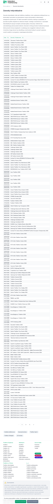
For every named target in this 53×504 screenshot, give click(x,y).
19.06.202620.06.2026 (6, 100)
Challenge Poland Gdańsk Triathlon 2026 (20, 89)
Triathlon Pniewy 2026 (16, 160)
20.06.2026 (6, 114)
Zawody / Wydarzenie (17, 37)
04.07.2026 (6, 266)
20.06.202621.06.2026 (6, 104)
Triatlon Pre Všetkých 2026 (17, 86)
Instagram (37, 446)
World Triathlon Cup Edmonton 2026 (19, 341)
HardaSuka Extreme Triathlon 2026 (19, 100)
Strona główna (6, 6)
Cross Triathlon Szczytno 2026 (18, 400)
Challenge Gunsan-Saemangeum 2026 (20, 333)
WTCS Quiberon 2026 (16, 126)
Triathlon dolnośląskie (8, 465)
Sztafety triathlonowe (9, 432)
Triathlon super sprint (8, 457)
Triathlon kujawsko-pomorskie (10, 467)
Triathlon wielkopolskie (32, 476)
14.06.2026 (6, 40)
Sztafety (21, 453)
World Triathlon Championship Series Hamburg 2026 (23, 301)
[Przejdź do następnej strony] (33, 424)
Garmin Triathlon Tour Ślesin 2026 (19, 47)
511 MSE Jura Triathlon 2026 (17, 368)
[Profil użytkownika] (44, 2)
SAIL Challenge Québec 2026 (18, 213)
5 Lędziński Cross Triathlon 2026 (18, 270)
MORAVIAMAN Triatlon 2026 (17, 141)
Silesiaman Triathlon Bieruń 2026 (18, 40)
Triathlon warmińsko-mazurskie (34, 474)
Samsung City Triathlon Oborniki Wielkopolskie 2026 (23, 226)
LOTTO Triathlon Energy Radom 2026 (19, 363)
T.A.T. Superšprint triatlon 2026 (18, 114)
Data (6, 37)
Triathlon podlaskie (31, 467)
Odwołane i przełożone (24, 459)
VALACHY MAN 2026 (16, 198)
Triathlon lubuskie (7, 469)
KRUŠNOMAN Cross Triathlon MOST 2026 (21, 169)
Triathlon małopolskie (8, 474)
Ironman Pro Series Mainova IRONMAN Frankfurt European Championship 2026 (29, 230)
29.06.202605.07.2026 (6, 233)
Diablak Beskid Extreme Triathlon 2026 (20, 104)
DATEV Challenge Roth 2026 (17, 268)
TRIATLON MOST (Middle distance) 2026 (20, 359)
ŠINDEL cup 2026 (15, 298)
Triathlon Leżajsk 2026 (16, 376)
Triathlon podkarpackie (32, 465)
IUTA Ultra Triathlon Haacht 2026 (18, 295)
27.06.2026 (6, 190)
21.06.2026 (6, 143)
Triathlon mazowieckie (8, 476)
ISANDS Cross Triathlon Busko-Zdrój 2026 (21, 224)
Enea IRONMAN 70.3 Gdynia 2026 (19, 372)
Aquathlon (21, 446)
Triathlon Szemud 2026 (16, 277)
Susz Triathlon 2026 (15, 172)
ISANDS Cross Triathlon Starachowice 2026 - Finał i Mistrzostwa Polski (28, 387)
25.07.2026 (6, 383)
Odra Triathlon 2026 (15, 73)
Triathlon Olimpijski (8, 435)
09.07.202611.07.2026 (6, 295)
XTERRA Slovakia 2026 (16, 196)
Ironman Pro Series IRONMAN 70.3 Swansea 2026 (23, 335)
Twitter (36, 448)
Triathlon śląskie (30, 470)
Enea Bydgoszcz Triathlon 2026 (18, 307)
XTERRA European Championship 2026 (20, 129)
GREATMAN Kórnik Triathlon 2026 (19, 406)
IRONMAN (5, 459)
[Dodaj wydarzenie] (41, 2)
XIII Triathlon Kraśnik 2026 (17, 154)
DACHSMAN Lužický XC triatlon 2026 (19, 84)
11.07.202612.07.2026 (6, 301)
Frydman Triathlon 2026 (16, 201)
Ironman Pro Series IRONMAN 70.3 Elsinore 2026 (22, 158)
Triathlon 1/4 (6, 450)
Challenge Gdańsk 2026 (16, 147)
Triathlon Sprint (34, 432)
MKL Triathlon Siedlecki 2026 (17, 143)
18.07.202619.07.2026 (6, 340)
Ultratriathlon (6, 461)
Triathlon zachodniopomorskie (34, 478)
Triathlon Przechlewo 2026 (17, 42)
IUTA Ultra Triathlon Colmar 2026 (18, 233)
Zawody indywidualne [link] (18, 6)
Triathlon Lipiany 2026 (16, 60)
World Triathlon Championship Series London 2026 (23, 395)
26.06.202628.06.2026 (6, 172)
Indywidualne (22, 455)
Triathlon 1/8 (6, 452)
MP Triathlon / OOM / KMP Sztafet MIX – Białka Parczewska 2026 (26, 350)
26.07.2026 (6, 400)
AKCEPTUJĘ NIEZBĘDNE (33, 501)
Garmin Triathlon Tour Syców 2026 (19, 327)
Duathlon (21, 444)
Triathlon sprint (7, 455)
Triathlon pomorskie (31, 469)
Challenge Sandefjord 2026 (17, 219)
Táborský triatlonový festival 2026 (19, 338)
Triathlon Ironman (7, 446)
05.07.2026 (6, 268)
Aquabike (21, 450)
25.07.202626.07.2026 (6, 392)
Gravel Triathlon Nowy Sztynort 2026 (19, 190)
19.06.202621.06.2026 (6, 89)
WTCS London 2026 (15, 389)
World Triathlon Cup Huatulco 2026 (19, 82)
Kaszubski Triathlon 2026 (17, 324)
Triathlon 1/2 (6, 448)
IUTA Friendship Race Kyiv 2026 (18, 138)
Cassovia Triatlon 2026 (16, 266)
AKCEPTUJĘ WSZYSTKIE (21, 501)
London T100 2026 (15, 392)
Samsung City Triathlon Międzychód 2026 (20, 272)
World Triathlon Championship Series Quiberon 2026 (23, 132)
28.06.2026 (6, 209)
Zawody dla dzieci (22, 432)
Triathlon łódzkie (7, 472)
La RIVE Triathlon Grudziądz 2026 (19, 75)
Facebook (37, 444)
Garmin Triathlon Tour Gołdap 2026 (19, 288)
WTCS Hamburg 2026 (16, 322)
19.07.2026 (6, 343)
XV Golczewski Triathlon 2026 (18, 397)
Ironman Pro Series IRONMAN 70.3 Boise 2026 (22, 383)
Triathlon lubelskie (7, 470)
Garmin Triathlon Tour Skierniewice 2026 (20, 162)
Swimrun (21, 448)
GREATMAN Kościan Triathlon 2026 (19, 116)
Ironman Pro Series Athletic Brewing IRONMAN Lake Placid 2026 (26, 361)
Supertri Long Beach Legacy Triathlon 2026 (21, 343)
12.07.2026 (6, 327)
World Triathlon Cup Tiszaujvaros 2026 (20, 206)
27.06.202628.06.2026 (6, 205)
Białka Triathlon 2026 (16, 354)
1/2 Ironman (19, 435)
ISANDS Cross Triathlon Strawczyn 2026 (20, 304)
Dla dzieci (21, 452)
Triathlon (5, 444)
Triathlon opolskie (7, 478)
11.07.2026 (6, 298)
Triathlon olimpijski (7, 453)
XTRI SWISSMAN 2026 (16, 135)
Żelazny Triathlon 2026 (16, 53)
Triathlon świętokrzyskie (32, 472)
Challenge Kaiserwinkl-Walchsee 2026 (20, 209)
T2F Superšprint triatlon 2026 (18, 385)
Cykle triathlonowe (23, 457)
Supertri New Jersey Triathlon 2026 (19, 378)
